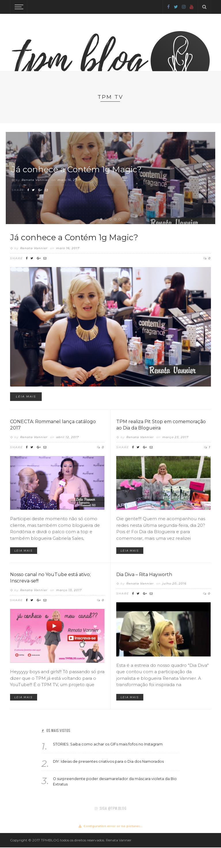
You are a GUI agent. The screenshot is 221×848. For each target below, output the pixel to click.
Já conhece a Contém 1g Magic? (80, 169)
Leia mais (34, 389)
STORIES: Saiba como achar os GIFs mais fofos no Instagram (108, 745)
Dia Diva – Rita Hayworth (149, 588)
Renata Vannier (35, 180)
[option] (110, 178)
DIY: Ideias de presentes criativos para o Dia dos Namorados (108, 762)
